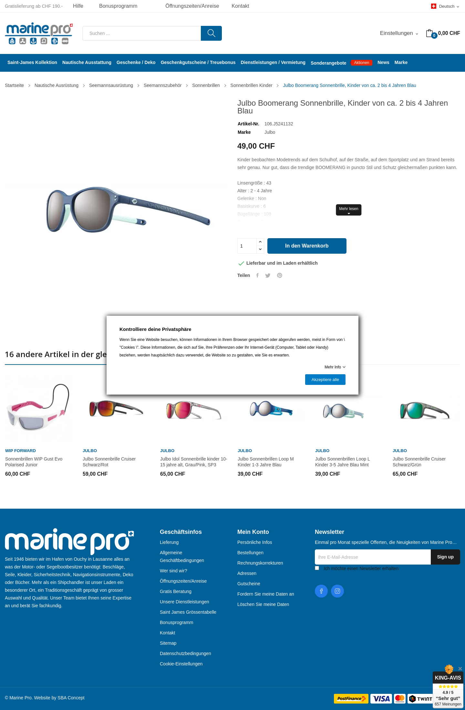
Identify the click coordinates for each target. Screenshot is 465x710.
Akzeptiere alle (325, 379)
